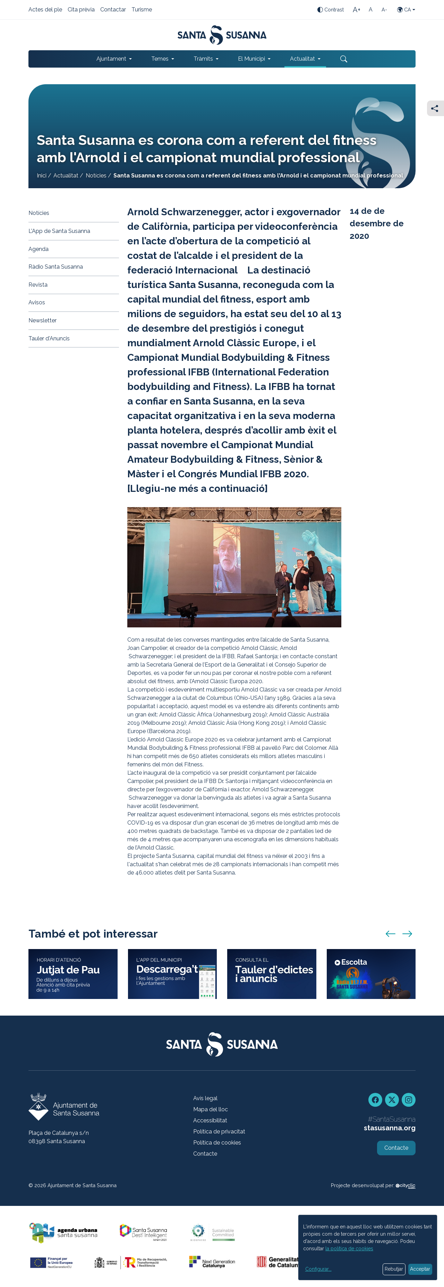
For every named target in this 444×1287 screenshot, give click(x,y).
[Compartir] (435, 108)
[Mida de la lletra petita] (384, 10)
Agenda (38, 249)
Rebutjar (394, 1269)
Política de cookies (217, 1142)
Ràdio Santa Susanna (55, 266)
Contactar (113, 10)
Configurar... (318, 1269)
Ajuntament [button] (111, 58)
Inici (41, 175)
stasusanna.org (390, 1128)
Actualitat (65, 175)
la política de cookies (349, 1248)
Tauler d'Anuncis (49, 338)
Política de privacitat (219, 1131)
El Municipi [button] (251, 58)
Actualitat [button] (302, 58)
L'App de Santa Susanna (59, 231)
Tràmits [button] (203, 58)
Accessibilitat (210, 1120)
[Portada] (222, 35)
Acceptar (420, 1269)
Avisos (36, 302)
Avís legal (205, 1098)
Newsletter (42, 320)
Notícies (96, 175)
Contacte (205, 1153)
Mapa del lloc (210, 1109)
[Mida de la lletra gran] (357, 10)
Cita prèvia (81, 10)
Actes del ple (45, 10)
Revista (38, 284)
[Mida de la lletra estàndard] (370, 10)
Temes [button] (160, 58)
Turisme (141, 10)
